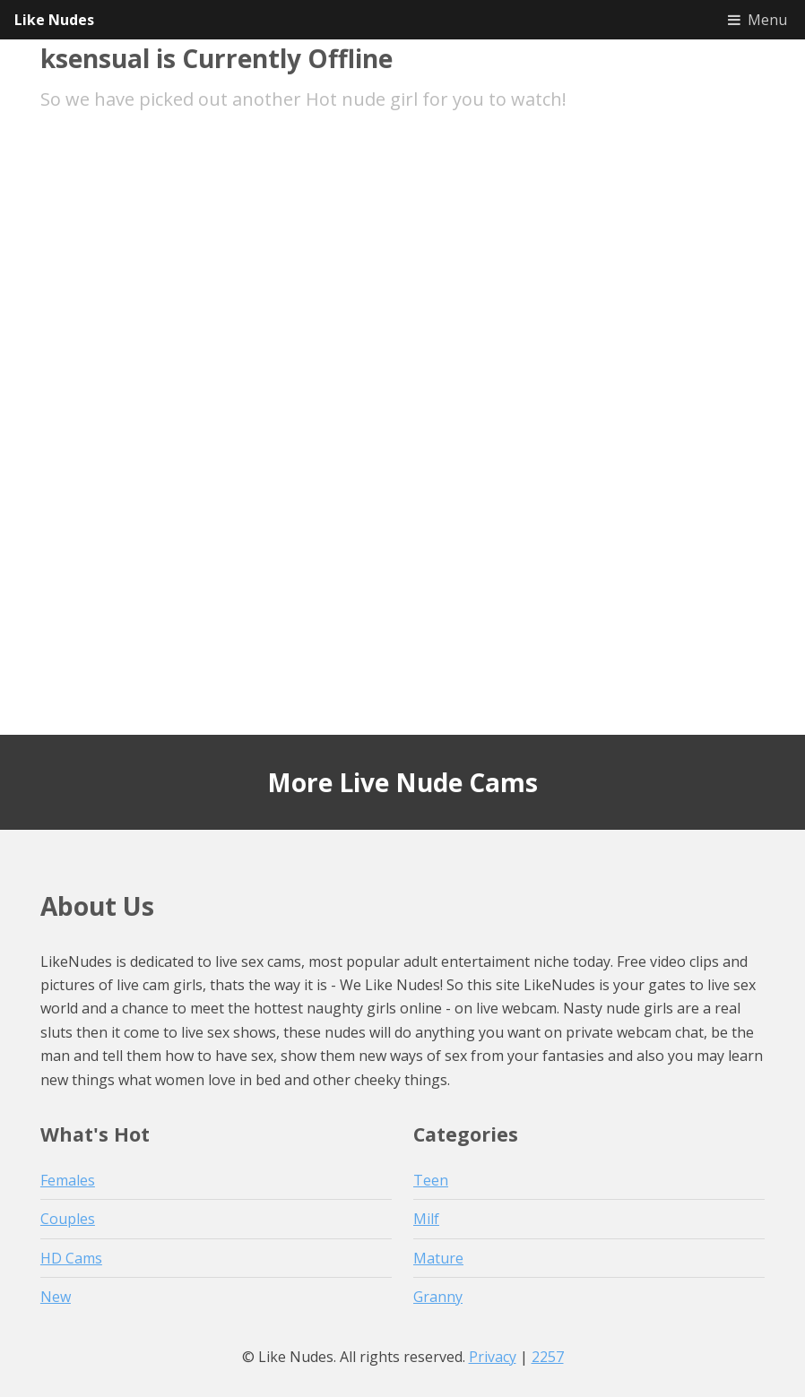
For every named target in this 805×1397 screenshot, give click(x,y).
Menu (767, 20)
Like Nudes (54, 20)
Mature (438, 1258)
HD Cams (71, 1258)
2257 (548, 1357)
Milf (426, 1219)
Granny (438, 1296)
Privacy (492, 1357)
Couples (67, 1219)
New (55, 1296)
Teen (430, 1180)
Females (67, 1180)
